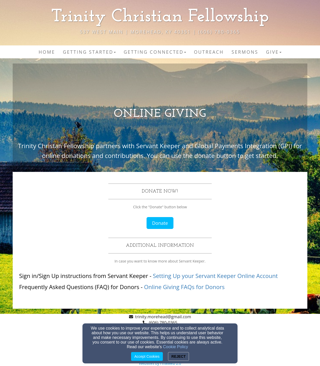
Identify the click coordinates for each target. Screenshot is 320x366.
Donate (160, 223)
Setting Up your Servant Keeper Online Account (215, 276)
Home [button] (47, 52)
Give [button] (273, 52)
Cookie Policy (175, 347)
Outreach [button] (209, 52)
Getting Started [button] (89, 52)
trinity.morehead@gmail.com (163, 317)
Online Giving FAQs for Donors (184, 287)
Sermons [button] (245, 52)
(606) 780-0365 (163, 322)
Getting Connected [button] (155, 52)
